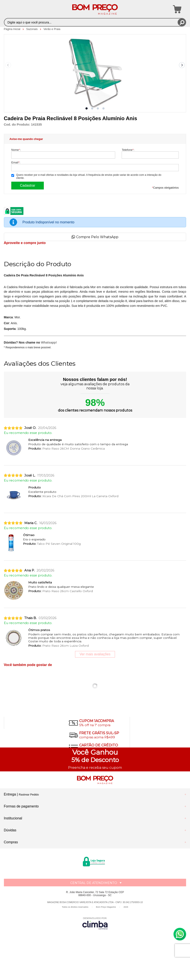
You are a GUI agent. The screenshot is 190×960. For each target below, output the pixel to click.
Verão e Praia (52, 29)
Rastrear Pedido (29, 794)
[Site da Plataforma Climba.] (95, 923)
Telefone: (128, 149)
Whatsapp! (49, 342)
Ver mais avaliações (95, 654)
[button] (86, 108)
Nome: (16, 149)
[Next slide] (182, 65)
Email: (15, 162)
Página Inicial (12, 29)
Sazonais (32, 29)
